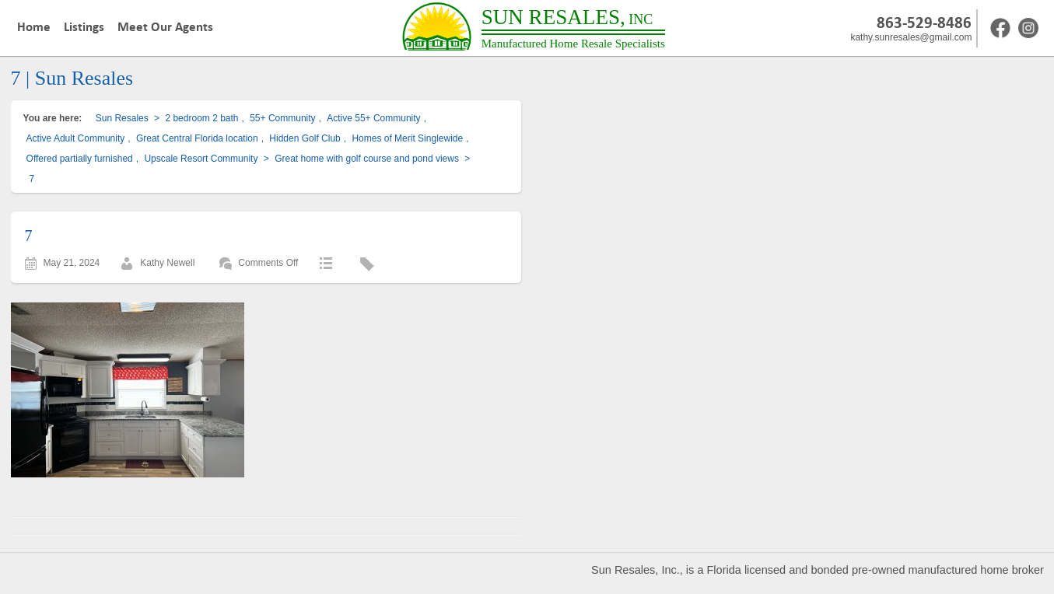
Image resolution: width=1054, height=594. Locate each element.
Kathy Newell (167, 262)
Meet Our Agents (165, 27)
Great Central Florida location (197, 138)
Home (34, 27)
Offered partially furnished (79, 158)
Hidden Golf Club (304, 138)
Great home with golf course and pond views (367, 158)
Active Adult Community (75, 138)
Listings (84, 27)
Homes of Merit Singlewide (407, 138)
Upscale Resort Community (200, 158)
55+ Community (282, 118)
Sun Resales (122, 118)
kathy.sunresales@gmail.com (911, 37)
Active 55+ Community (373, 118)
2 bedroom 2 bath (201, 118)
